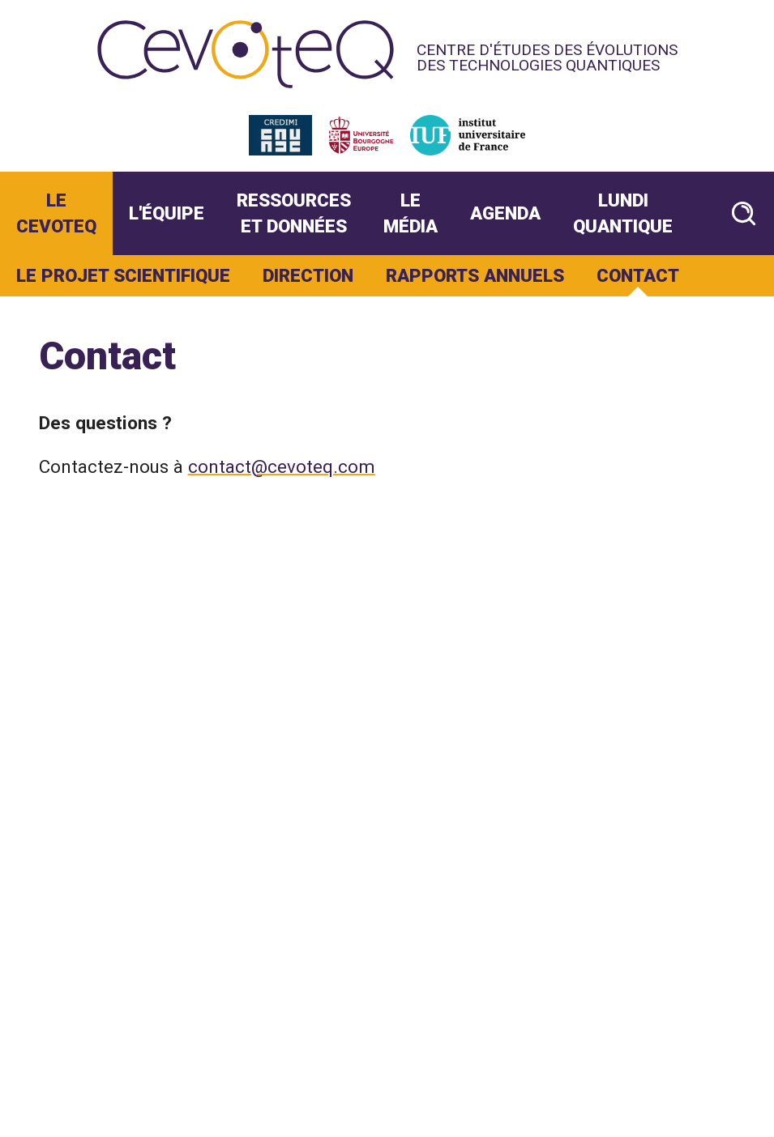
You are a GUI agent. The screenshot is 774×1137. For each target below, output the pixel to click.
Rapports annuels (475, 275)
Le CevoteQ (56, 213)
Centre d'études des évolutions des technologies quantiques (547, 57)
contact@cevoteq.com (281, 466)
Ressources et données (294, 213)
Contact (638, 275)
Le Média (410, 213)
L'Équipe (166, 213)
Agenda (505, 213)
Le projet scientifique (123, 275)
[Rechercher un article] (743, 213)
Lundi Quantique (623, 213)
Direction (308, 275)
